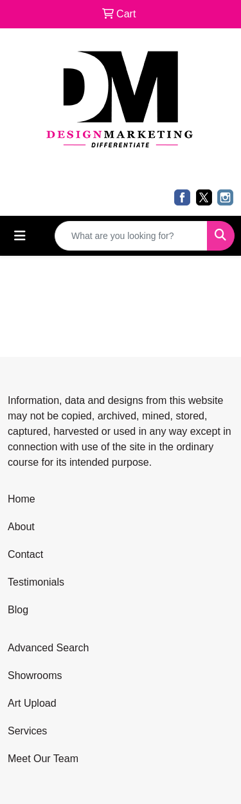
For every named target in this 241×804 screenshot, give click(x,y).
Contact (25, 554)
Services (27, 730)
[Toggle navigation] (19, 236)
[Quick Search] (131, 236)
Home (21, 498)
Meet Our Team (43, 758)
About (21, 526)
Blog (18, 609)
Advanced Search (48, 647)
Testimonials (36, 582)
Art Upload (32, 703)
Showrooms (35, 675)
